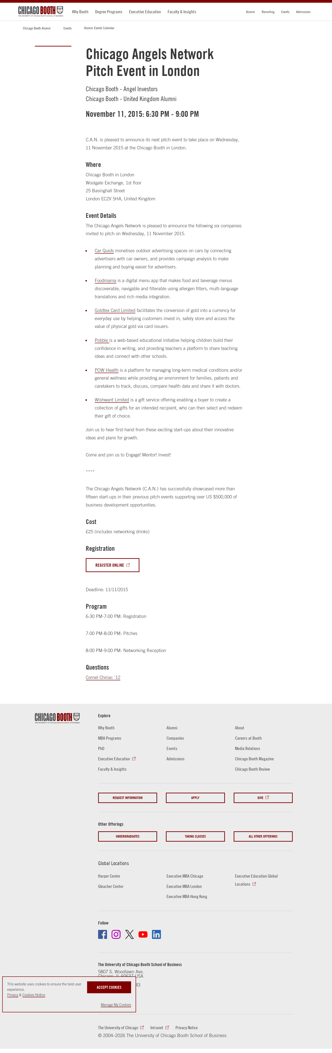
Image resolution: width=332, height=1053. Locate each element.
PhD (101, 748)
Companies (175, 738)
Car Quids (104, 250)
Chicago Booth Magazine (254, 758)
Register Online (109, 565)
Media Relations (247, 748)
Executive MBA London (184, 886)
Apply (195, 798)
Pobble (102, 340)
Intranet (156, 1027)
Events (285, 12)
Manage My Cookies (116, 1005)
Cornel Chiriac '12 (103, 677)
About (239, 727)
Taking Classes (195, 836)
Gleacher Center (110, 886)
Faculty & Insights (182, 11)
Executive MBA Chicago (185, 875)
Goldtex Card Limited (115, 310)
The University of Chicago (118, 1027)
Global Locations (113, 863)
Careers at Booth (248, 738)
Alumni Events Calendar (99, 28)
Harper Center (109, 875)
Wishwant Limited (112, 399)
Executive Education (145, 11)
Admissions (303, 12)
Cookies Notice (33, 995)
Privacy (12, 995)
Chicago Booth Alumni (37, 28)
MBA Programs (109, 738)
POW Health (107, 370)
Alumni (250, 12)
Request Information (128, 798)
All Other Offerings (263, 836)
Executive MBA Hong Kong (187, 896)
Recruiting (268, 12)
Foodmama (105, 280)
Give (260, 798)
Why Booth (80, 11)
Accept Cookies (109, 987)
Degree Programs (108, 11)
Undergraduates (127, 836)
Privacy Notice (187, 1027)
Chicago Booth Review (252, 769)
